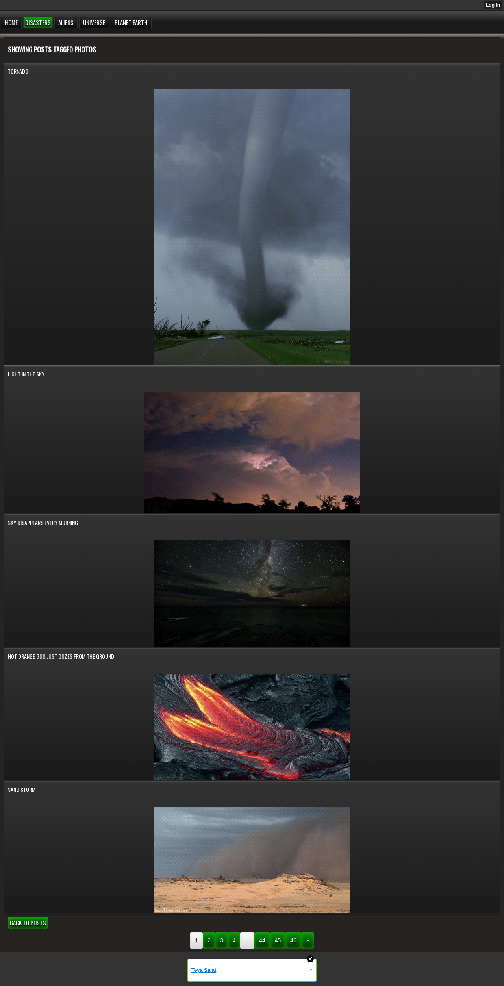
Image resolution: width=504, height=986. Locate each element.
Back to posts (28, 922)
